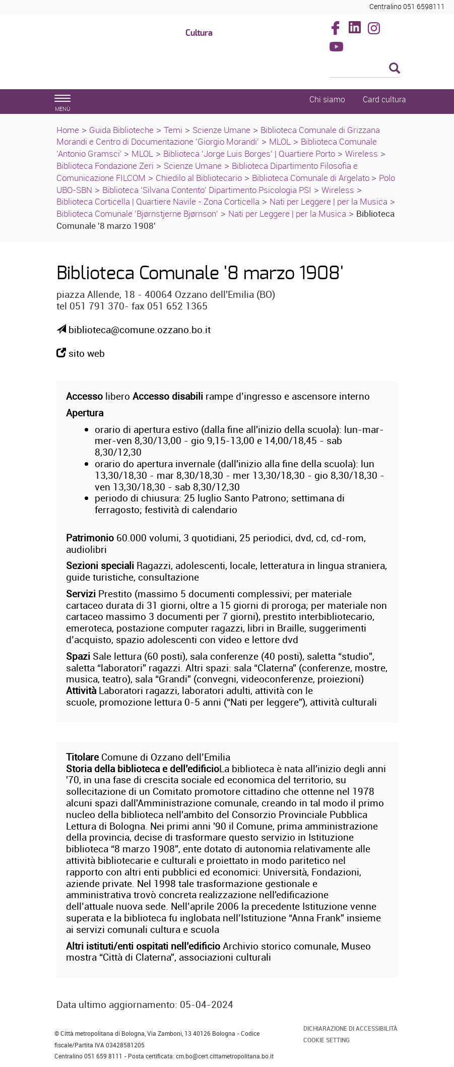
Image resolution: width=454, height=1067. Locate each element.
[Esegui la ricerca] (394, 68)
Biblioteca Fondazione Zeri (105, 165)
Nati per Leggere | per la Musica (328, 201)
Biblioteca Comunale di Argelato (311, 177)
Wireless (361, 153)
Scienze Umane (221, 130)
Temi (173, 130)
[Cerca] (365, 69)
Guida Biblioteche (121, 130)
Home (67, 130)
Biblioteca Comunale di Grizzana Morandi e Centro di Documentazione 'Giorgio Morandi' (218, 136)
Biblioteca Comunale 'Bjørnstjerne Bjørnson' (137, 213)
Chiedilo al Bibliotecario (199, 177)
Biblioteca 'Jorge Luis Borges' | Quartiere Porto (249, 153)
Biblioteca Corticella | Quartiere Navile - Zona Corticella (158, 201)
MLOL (280, 141)
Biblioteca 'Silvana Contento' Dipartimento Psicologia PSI (206, 190)
